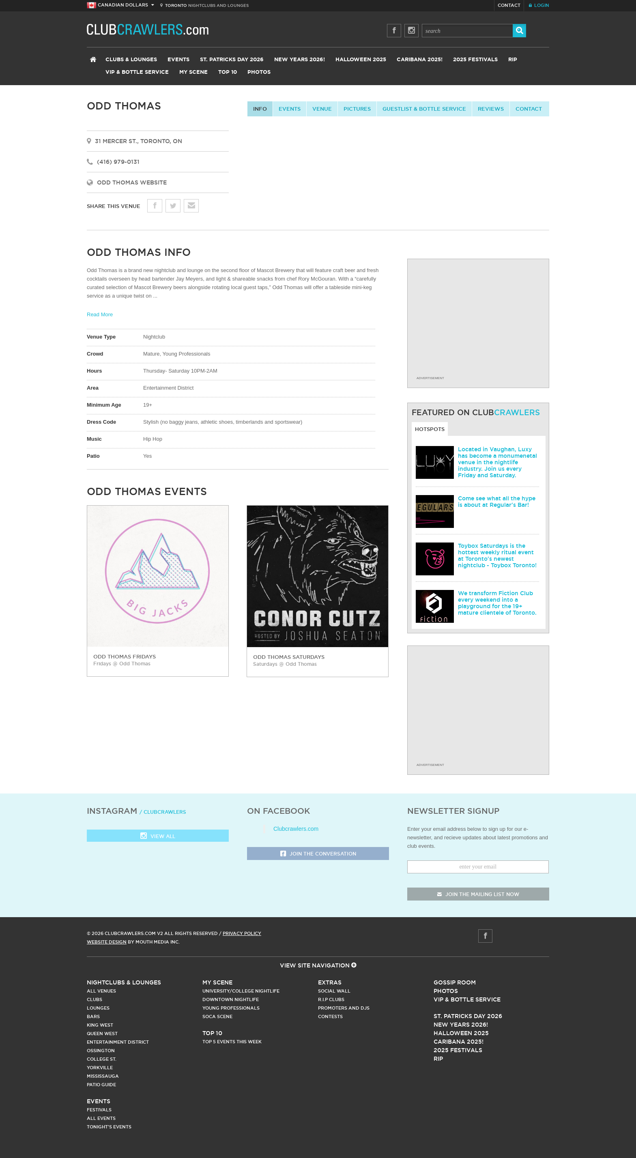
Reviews (491, 109)
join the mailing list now (478, 894)
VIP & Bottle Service (137, 72)
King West (100, 1025)
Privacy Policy (242, 933)
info (260, 109)
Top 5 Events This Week (232, 1041)
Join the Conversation (318, 854)
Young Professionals (231, 1008)
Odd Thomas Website (132, 182)
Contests (330, 1016)
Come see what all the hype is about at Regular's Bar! (496, 501)
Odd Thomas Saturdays (288, 657)
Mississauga (103, 1076)
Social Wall (334, 991)
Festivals (99, 1109)
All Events (101, 1118)
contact (529, 109)
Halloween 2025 (360, 59)
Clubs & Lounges (131, 59)
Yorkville (100, 1067)
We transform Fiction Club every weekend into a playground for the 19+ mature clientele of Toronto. (497, 603)
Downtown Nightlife (230, 999)
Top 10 (227, 72)
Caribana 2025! (420, 59)
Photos (259, 72)
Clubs (94, 999)
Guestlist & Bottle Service (424, 109)
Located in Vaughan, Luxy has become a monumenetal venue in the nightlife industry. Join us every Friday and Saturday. (497, 462)
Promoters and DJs (344, 1008)
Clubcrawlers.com (295, 829)
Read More (100, 314)
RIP (512, 59)
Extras (330, 982)
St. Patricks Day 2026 (232, 59)
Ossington (101, 1050)
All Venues (101, 991)
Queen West (102, 1033)
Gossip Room (455, 982)
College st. (101, 1059)
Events (178, 59)
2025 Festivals (475, 59)
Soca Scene (217, 1016)
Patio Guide (101, 1084)
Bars (93, 1016)
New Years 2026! (299, 59)
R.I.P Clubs (331, 999)
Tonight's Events (109, 1126)
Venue (322, 109)
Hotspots (430, 429)
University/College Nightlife (240, 991)
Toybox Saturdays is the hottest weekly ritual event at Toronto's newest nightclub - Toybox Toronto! (497, 555)
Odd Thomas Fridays (124, 656)
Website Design (107, 941)
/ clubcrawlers (163, 812)
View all (157, 837)
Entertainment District (118, 1042)
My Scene (193, 72)
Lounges (98, 1008)
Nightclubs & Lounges (124, 982)
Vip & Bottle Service (467, 999)
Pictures (357, 109)
